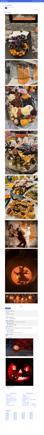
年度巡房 (24, 395)
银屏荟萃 (23, 416)
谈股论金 (31, 418)
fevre (7, 337)
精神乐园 (23, 413)
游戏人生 (7, 419)
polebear (7, 317)
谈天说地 (15, 412)
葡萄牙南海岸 (9, 395)
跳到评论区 (36, 9)
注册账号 (38, 1)
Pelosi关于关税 (9, 396)
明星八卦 (31, 417)
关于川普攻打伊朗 (26, 402)
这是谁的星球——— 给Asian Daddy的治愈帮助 (31, 399)
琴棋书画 (7, 416)
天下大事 (23, 412)
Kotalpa (7, 320)
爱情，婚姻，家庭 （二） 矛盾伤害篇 (29, 405)
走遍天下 (31, 412)
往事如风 (7, 413)
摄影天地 (15, 417)
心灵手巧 (15, 419)
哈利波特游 (9, 402)
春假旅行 (24, 400)
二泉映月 (7, 334)
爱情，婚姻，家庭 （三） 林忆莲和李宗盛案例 (31, 403)
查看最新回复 (8, 308)
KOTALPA (4, 1)
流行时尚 (15, 418)
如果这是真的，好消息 (11, 405)
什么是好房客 (25, 396)
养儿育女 (31, 416)
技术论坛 (7, 418)
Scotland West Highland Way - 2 (12, 400)
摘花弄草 (15, 413)
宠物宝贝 (31, 413)
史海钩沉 (23, 417)
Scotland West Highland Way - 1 (12, 399)
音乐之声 (7, 412)
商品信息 (23, 418)
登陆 (33, 1)
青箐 (9, 7)
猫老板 (7, 326)
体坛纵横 (15, 416)
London (8, 403)
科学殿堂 (7, 417)
